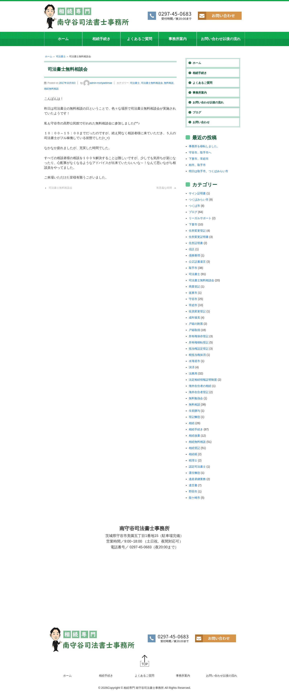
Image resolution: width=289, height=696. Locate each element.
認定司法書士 (197, 466)
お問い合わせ (201, 122)
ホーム (63, 39)
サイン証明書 (197, 193)
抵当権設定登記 (199, 348)
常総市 (193, 305)
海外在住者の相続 (200, 385)
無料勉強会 (196, 398)
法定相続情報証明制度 (203, 379)
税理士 (193, 460)
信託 (191, 249)
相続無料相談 (51, 88)
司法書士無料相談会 (152, 83)
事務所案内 (178, 39)
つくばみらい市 (199, 199)
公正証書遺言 (197, 261)
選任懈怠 (194, 472)
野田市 (193, 491)
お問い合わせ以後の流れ (221, 39)
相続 (191, 423)
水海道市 (194, 361)
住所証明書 (196, 243)
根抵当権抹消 (197, 354)
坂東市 (193, 292)
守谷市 (193, 299)
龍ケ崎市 (194, 497)
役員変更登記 (197, 311)
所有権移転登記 (199, 342)
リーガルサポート (200, 218)
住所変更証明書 (199, 236)
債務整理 (194, 255)
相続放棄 (194, 435)
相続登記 (194, 448)
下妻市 (193, 224)
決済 (191, 367)
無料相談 (169, 83)
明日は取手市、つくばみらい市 (208, 171)
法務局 (193, 373)
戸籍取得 (194, 330)
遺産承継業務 (197, 479)
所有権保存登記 (199, 336)
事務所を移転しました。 (204, 146)
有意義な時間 (164, 187)
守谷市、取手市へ (200, 152)
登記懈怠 (194, 417)
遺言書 (193, 485)
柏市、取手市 (197, 164)
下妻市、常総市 (199, 158)
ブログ (197, 112)
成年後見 (194, 317)
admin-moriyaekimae (97, 83)
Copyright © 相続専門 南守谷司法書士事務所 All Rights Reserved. (149, 687)
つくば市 (194, 205)
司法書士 (61, 56)
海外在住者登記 (199, 392)
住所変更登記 (197, 230)
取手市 (193, 267)
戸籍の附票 (196, 323)
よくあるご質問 (139, 39)
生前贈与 (194, 410)
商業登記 (194, 286)
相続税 (193, 454)
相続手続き (101, 39)
